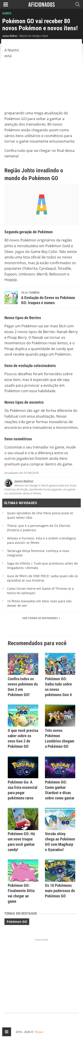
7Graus (38, 1032)
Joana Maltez (24, 481)
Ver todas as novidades (41, 618)
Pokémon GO (17, 921)
